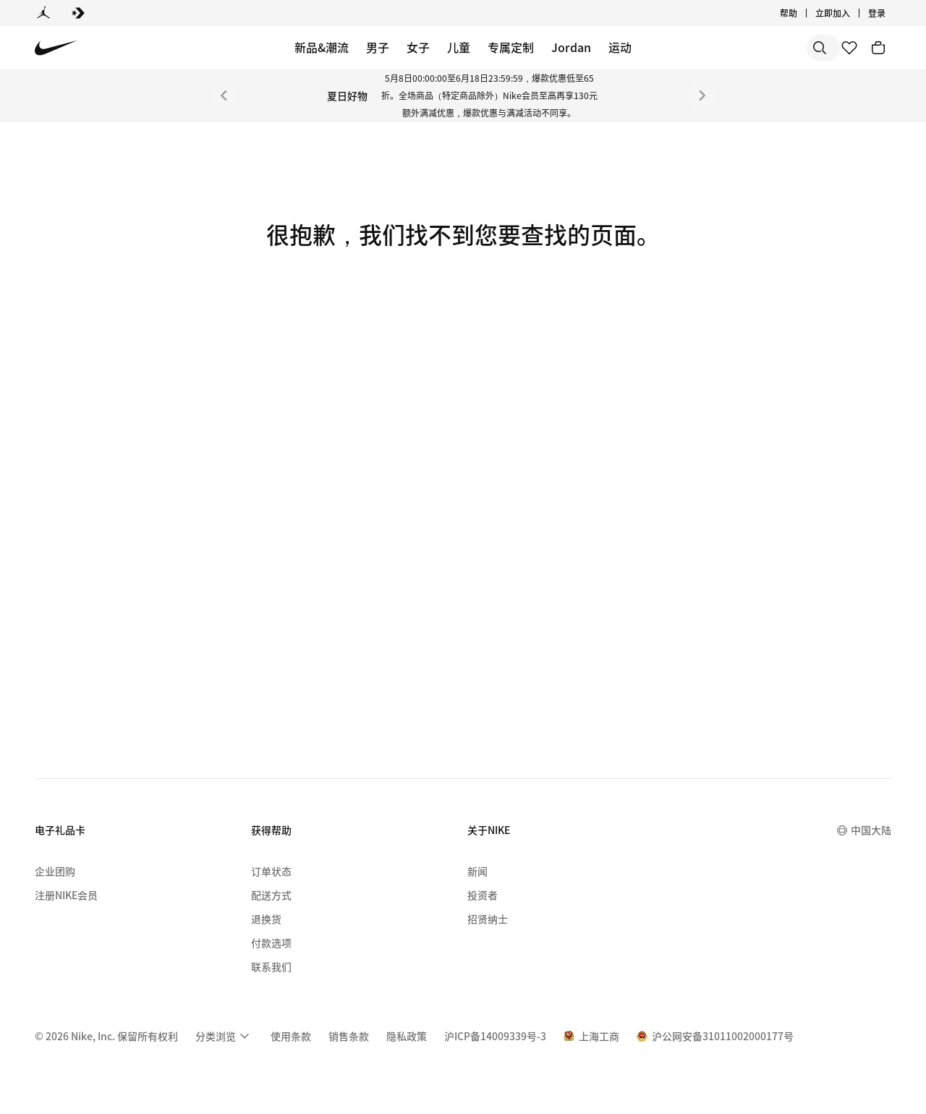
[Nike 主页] (56, 48)
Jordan (571, 47)
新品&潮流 (321, 47)
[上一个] (223, 95)
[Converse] (78, 13)
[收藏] (849, 48)
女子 (418, 47)
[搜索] (716, 48)
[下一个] (702, 95)
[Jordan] (43, 13)
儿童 (458, 47)
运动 (620, 47)
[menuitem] (224, 1036)
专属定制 (511, 47)
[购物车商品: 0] (878, 48)
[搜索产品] (774, 48)
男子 (377, 47)
